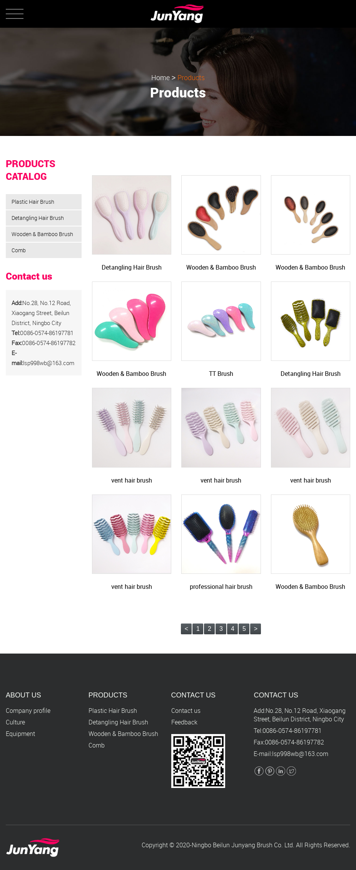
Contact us (186, 710)
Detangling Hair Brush (38, 217)
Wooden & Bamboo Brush (42, 234)
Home (160, 77)
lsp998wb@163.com (300, 753)
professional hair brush (221, 586)
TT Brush (221, 373)
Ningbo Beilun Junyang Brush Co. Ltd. (243, 845)
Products (191, 77)
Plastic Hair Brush (33, 201)
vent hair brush (131, 480)
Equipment (20, 733)
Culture (15, 722)
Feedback (184, 722)
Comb (19, 250)
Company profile (28, 710)
